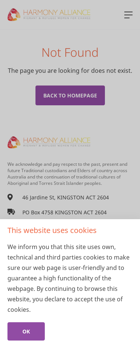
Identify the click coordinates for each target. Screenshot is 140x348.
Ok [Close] (26, 331)
